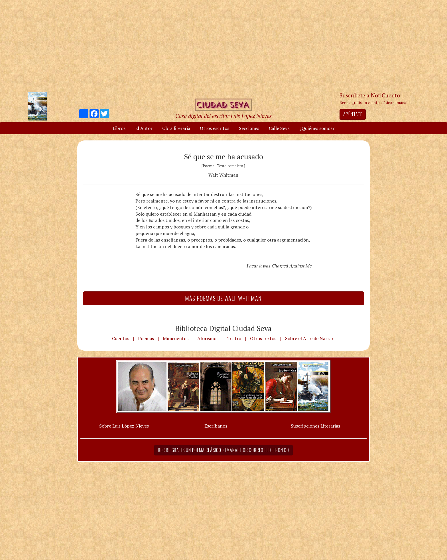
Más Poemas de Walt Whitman (223, 298)
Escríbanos (215, 426)
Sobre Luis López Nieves (124, 426)
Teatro (234, 338)
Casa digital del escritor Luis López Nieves (223, 115)
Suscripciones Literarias (315, 426)
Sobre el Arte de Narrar (309, 338)
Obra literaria (176, 128)
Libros (119, 128)
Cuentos (120, 338)
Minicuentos (175, 338)
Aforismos (207, 338)
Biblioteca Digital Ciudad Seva (223, 328)
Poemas (146, 338)
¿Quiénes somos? (316, 128)
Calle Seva (279, 128)
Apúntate (352, 114)
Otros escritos (214, 128)
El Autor (144, 128)
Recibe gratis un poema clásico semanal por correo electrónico (223, 450)
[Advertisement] (223, 45)
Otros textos (263, 338)
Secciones (249, 128)
